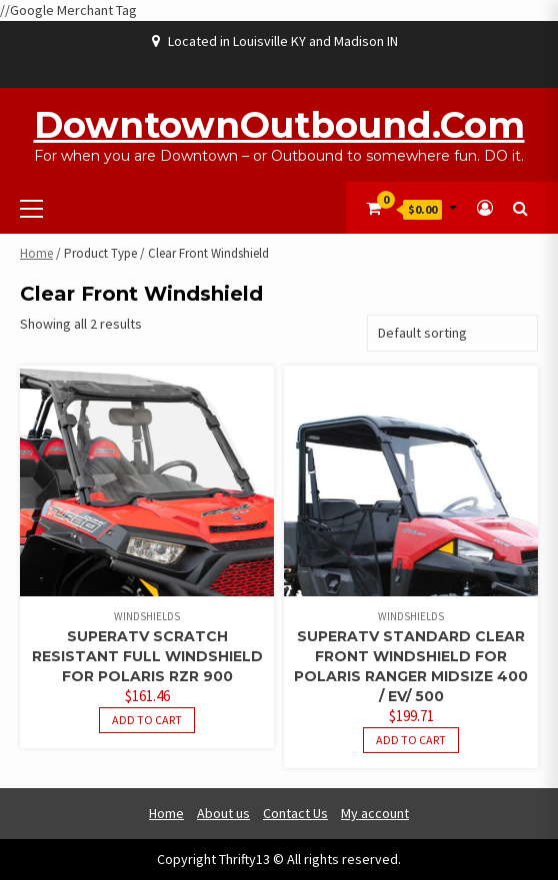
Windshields (147, 616)
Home (36, 253)
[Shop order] (452, 333)
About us (223, 813)
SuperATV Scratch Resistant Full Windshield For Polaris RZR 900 (147, 656)
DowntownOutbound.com (279, 125)
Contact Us (295, 813)
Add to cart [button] (147, 719)
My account (375, 813)
